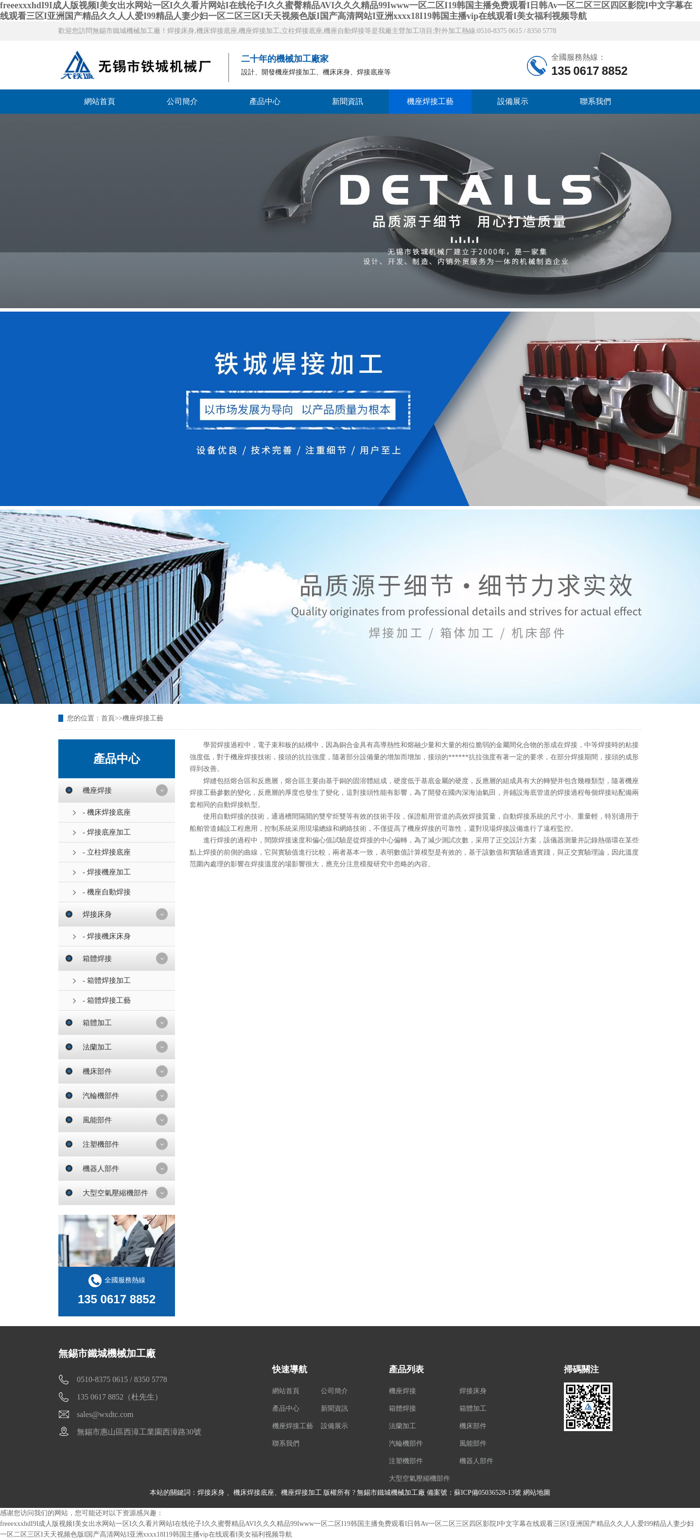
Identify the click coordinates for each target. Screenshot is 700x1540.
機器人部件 (101, 1168)
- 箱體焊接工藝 (107, 1000)
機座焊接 (97, 790)
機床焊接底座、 (257, 1492)
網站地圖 (536, 1492)
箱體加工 (97, 1023)
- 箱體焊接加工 (107, 980)
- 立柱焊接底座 (107, 852)
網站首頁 (99, 101)
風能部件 (97, 1120)
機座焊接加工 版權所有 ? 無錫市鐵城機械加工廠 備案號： (367, 1492)
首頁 (108, 718)
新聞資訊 (347, 101)
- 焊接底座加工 (107, 832)
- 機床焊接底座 (107, 812)
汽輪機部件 (101, 1096)
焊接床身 (97, 914)
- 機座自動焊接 (107, 892)
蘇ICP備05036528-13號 (487, 1492)
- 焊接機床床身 (107, 936)
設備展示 (512, 101)
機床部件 (97, 1071)
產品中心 (264, 101)
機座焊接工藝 (430, 101)
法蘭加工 (97, 1047)
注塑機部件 (101, 1144)
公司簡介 (182, 101)
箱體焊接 (97, 958)
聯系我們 (595, 101)
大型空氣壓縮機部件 (115, 1193)
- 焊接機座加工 (107, 872)
